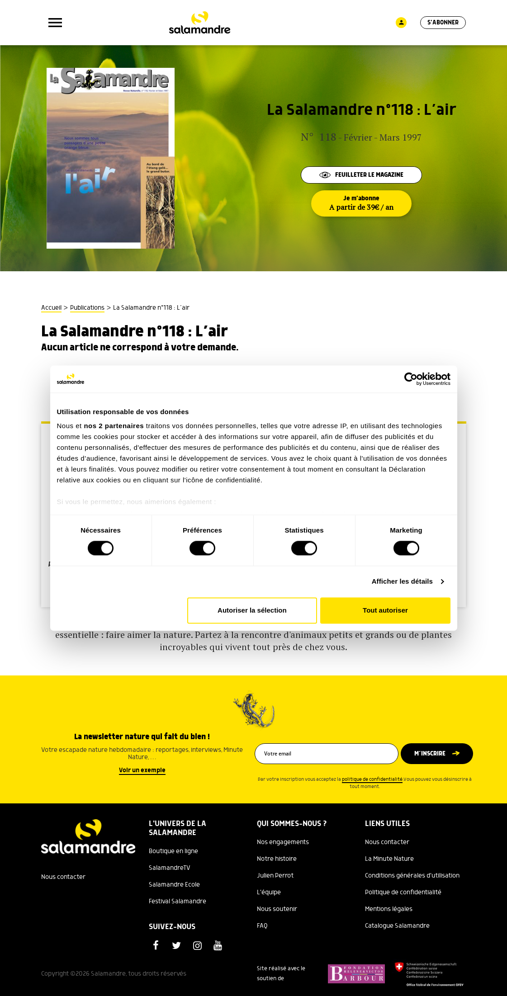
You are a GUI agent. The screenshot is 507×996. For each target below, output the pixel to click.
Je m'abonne (361, 203)
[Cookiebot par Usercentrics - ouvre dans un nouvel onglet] (410, 379)
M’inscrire (429, 753)
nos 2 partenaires (114, 426)
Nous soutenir (277, 909)
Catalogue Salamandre (397, 926)
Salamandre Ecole (174, 884)
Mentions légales (388, 909)
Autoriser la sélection (252, 610)
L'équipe (269, 892)
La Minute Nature (389, 859)
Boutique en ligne (173, 851)
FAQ (262, 926)
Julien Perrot (275, 875)
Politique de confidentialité (403, 892)
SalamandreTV (169, 868)
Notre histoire (277, 859)
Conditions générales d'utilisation (412, 875)
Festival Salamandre (177, 901)
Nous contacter (63, 877)
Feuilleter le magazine (361, 175)
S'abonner (443, 22)
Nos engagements (283, 842)
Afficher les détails (402, 581)
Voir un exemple (142, 770)
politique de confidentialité (372, 779)
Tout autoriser (385, 610)
